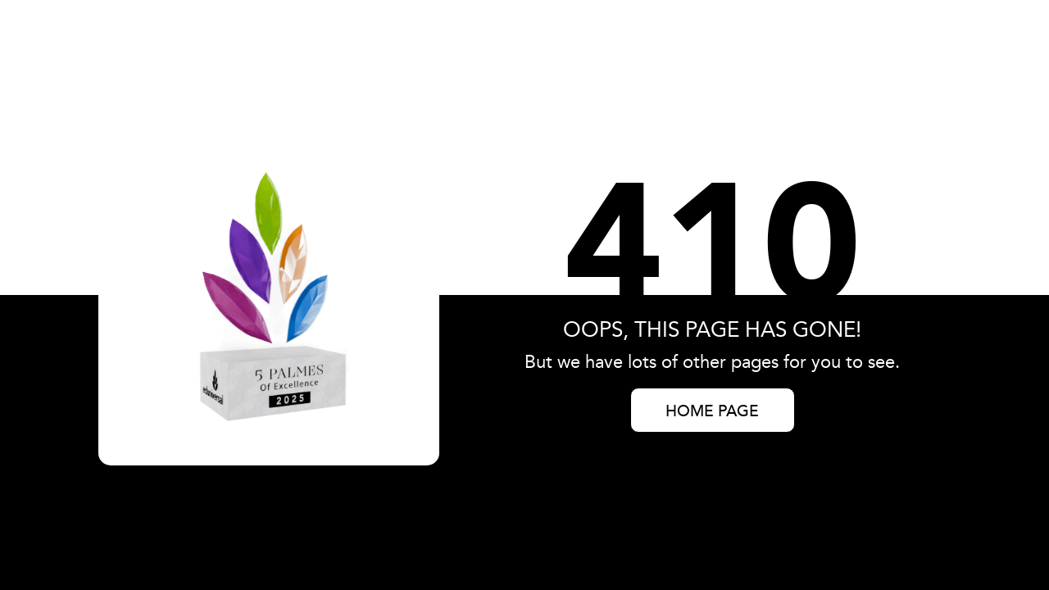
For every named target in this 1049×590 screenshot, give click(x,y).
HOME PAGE (712, 412)
